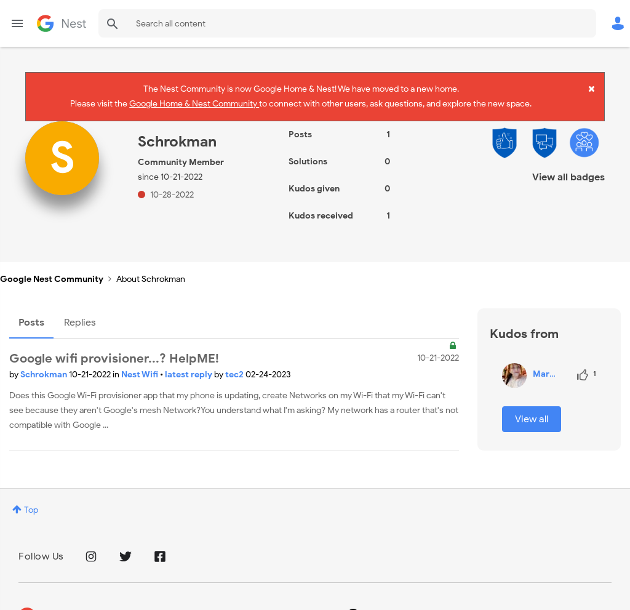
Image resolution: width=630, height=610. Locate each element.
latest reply (189, 361)
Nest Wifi (140, 361)
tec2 (235, 361)
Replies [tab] (80, 309)
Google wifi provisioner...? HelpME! (114, 345)
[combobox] (347, 23)
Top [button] (31, 497)
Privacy (100, 601)
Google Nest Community (61, 23)
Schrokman (44, 361)
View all (531, 405)
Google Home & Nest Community (194, 100)
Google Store (200, 601)
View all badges (568, 164)
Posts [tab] (31, 309)
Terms (145, 601)
